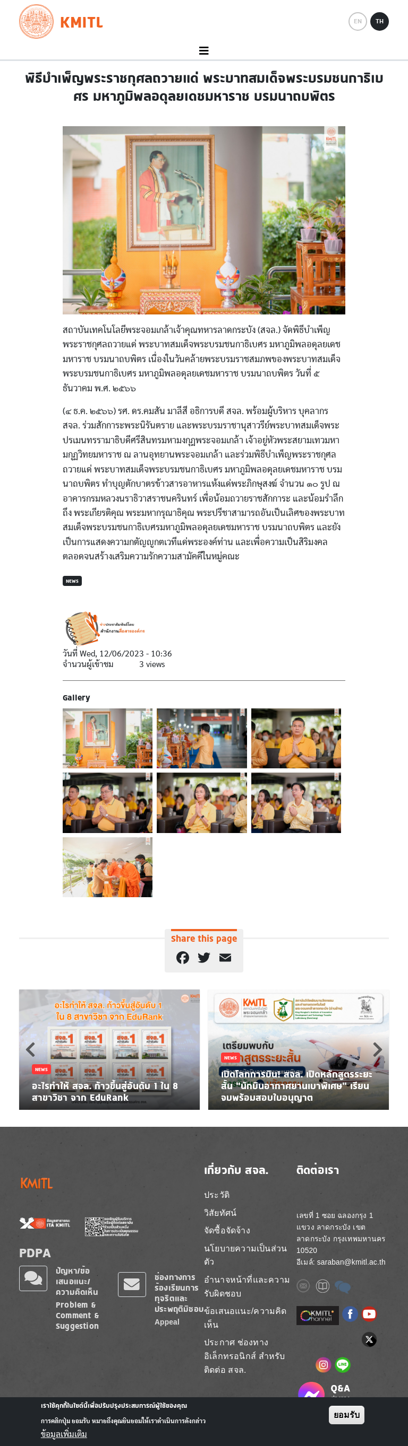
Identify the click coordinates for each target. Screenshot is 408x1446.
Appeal (167, 1322)
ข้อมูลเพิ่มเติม (64, 1434)
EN (358, 21)
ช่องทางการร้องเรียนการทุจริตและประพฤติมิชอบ (179, 1293)
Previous (30, 1049)
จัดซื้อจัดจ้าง (227, 1230)
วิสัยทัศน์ (220, 1212)
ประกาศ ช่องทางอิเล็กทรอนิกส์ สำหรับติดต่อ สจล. (244, 1356)
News (72, 581)
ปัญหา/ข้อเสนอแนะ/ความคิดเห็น (77, 1281)
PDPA (35, 1252)
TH (380, 21)
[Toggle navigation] (204, 51)
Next (378, 1049)
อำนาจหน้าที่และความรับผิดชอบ (247, 1286)
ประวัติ (217, 1194)
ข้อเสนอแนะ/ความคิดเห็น (245, 1318)
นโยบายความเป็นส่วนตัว (245, 1255)
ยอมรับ (347, 1414)
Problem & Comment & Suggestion (77, 1315)
